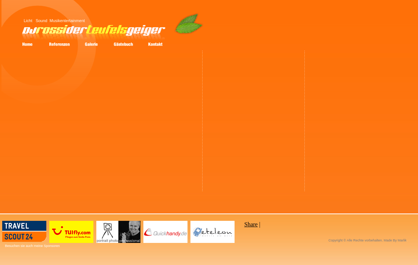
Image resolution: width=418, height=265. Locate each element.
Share (251, 224)
